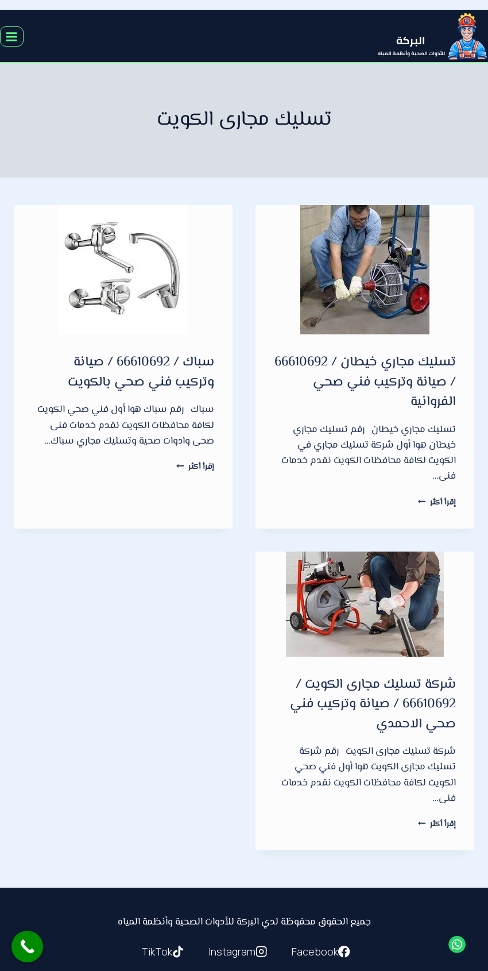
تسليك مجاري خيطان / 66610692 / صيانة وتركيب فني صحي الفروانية (365, 382)
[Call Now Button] (27, 946)
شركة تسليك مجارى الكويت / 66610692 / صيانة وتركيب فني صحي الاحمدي (373, 705)
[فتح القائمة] (12, 36)
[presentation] (364, 269)
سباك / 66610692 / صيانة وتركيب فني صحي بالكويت (141, 372)
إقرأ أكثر (437, 502)
